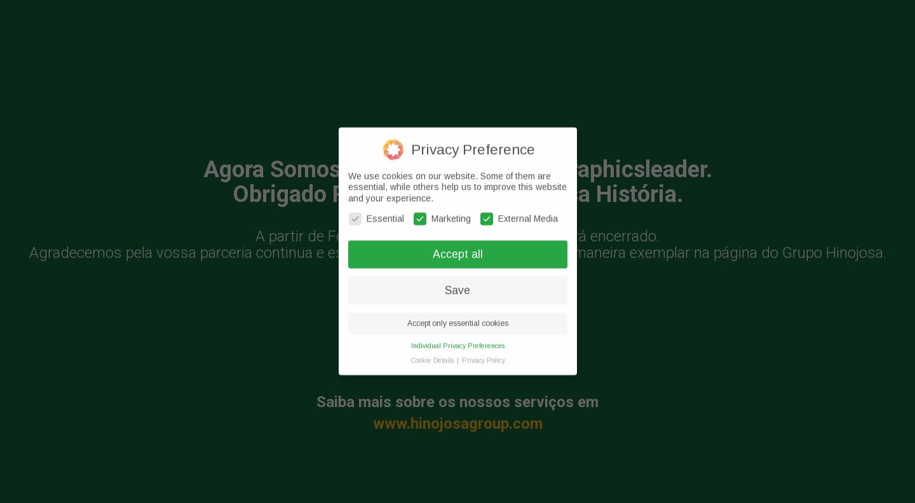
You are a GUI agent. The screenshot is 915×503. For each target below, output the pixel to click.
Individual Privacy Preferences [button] (458, 340)
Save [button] (457, 285)
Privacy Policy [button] (483, 355)
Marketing (442, 214)
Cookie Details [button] (433, 355)
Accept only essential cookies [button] (457, 318)
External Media (519, 214)
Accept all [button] (458, 249)
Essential (376, 214)
